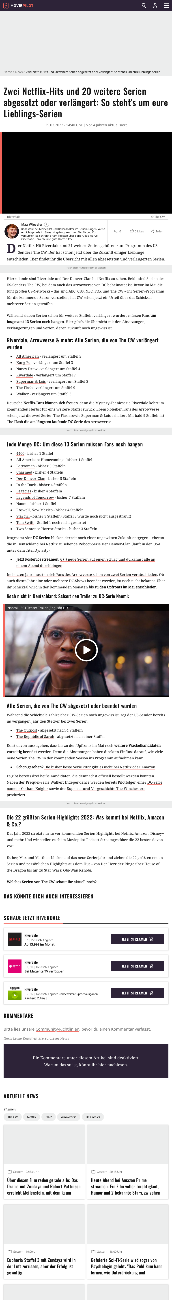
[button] (136, 231)
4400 (20, 453)
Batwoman (25, 465)
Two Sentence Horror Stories (41, 528)
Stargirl (23, 516)
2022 (48, 1117)
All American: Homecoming (40, 459)
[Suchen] (144, 5)
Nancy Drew (27, 368)
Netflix (31, 1117)
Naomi (22, 503)
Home (8, 72)
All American (27, 356)
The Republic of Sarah (35, 736)
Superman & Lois (31, 381)
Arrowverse (68, 1117)
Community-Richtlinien (57, 1029)
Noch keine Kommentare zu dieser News (36, 1038)
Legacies (23, 491)
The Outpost (26, 730)
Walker (22, 393)
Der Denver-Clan (30, 478)
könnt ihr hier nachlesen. (103, 1064)
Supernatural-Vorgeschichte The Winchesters (106, 788)
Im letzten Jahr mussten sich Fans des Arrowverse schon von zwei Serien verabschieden (82, 574)
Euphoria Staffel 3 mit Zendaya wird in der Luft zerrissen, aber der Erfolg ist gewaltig (41, 1266)
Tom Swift (25, 522)
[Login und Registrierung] (155, 5)
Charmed (24, 472)
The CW (13, 1117)
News (19, 72)
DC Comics (93, 1117)
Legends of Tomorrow (35, 497)
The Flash (24, 387)
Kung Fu (23, 362)
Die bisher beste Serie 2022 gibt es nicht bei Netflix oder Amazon (99, 767)
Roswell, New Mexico (34, 509)
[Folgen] (46, 224)
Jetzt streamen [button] (137, 939)
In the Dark (26, 484)
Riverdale (24, 375)
